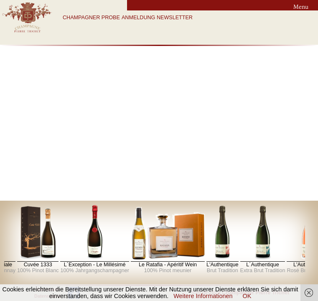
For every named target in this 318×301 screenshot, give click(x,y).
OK (247, 296)
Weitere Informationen (202, 296)
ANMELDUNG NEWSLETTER (157, 17)
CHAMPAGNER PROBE (91, 17)
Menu (300, 6)
